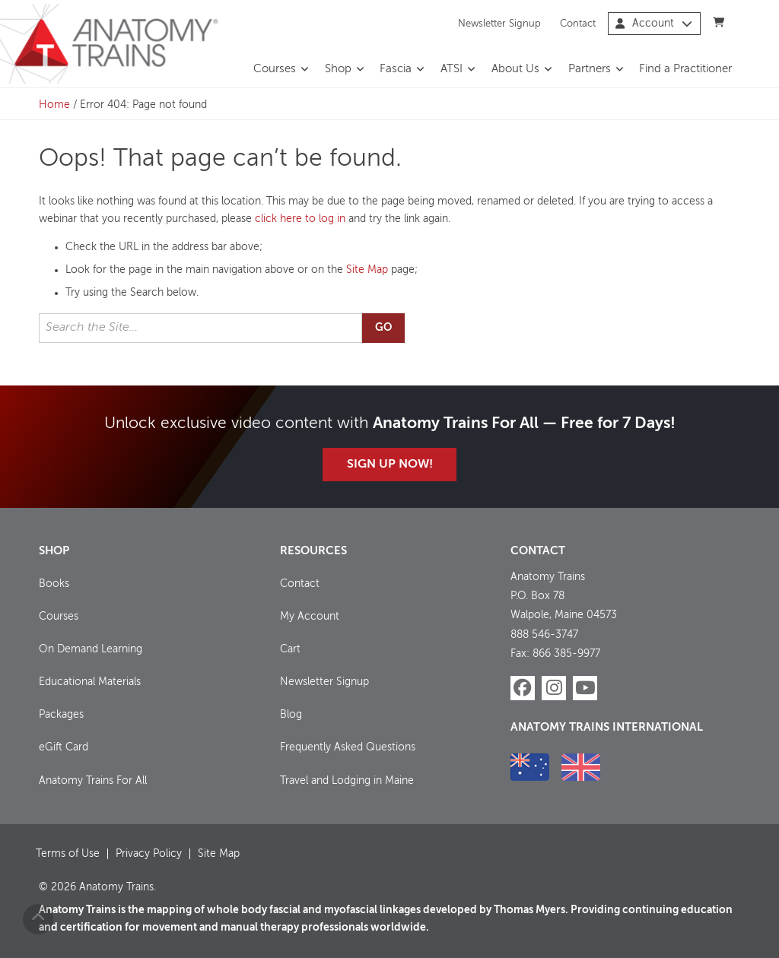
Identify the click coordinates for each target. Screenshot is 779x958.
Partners (589, 69)
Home (54, 105)
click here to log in (300, 219)
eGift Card (63, 747)
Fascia (396, 69)
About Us (515, 69)
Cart (290, 649)
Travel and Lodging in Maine (347, 781)
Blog (291, 714)
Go (383, 327)
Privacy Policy (149, 854)
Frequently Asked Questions (347, 747)
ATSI (451, 69)
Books (54, 584)
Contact (578, 23)
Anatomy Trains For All (93, 781)
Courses (274, 69)
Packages (61, 714)
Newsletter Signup (499, 23)
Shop (338, 69)
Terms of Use (68, 854)
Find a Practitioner (685, 69)
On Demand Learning (90, 649)
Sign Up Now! (390, 464)
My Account (309, 616)
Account (653, 23)
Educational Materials (90, 682)
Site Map (367, 270)
